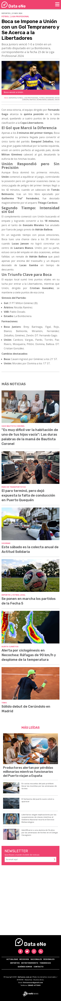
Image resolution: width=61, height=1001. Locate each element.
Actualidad (12, 959)
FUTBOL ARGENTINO (46, 98)
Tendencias (45, 963)
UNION (57, 100)
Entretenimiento (29, 963)
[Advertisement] (30, 899)
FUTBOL (20, 98)
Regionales (49, 959)
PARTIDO (33, 100)
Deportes (15, 963)
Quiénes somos (25, 967)
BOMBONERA (42, 100)
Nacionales (36, 959)
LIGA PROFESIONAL (31, 98)
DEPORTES (13, 98)
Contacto (38, 967)
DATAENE (50, 100)
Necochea (24, 959)
